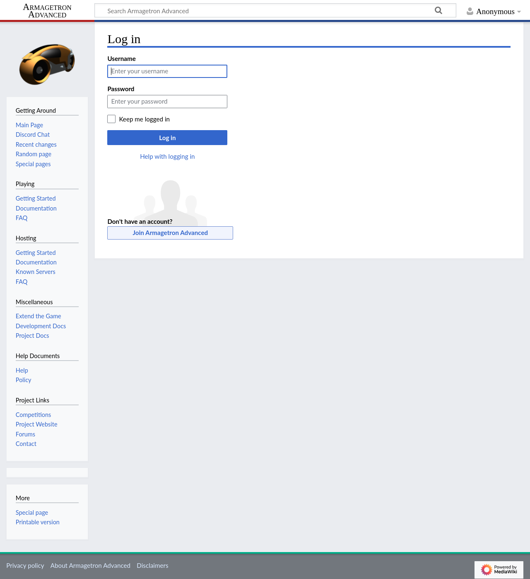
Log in (167, 137)
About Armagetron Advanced (90, 565)
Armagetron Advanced (47, 11)
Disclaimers (152, 565)
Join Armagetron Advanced (170, 232)
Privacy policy (25, 565)
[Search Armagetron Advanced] (275, 10)
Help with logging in (167, 156)
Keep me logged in (144, 119)
